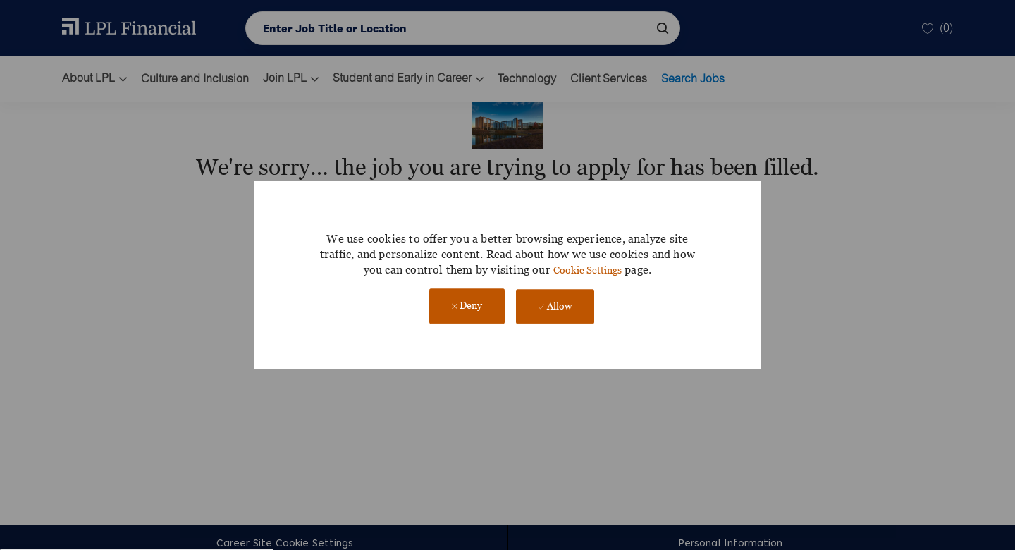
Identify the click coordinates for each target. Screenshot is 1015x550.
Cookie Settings (587, 270)
